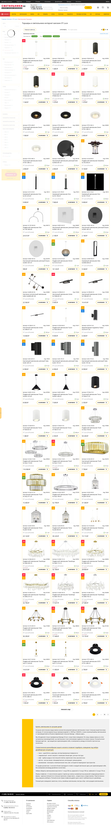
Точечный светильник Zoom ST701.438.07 (32, 128)
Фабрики (28, 805)
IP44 (6, 142)
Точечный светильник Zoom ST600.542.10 (91, 95)
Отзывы (38, 1)
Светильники (47, 36)
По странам (29, 806)
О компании (30, 800)
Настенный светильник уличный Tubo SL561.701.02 (94, 362)
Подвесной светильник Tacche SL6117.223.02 (33, 662)
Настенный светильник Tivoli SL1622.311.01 (32, 495)
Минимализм (9, 105)
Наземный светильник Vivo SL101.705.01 (61, 195)
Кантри (7, 97)
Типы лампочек (51, 820)
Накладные (8, 72)
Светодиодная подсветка (11, 52)
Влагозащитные (9, 62)
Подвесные (8, 80)
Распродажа (29, 808)
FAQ (48, 813)
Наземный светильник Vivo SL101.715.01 (91, 195)
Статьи (48, 818)
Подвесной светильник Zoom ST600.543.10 (62, 61)
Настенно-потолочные (10, 75)
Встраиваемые (9, 64)
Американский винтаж (10, 89)
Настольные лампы (10, 45)
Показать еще (65, 709)
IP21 (6, 134)
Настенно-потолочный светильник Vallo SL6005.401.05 (34, 295)
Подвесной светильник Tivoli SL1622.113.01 (62, 462)
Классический (9, 100)
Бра (7, 34)
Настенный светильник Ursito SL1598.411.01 (33, 328)
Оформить (103, 794)
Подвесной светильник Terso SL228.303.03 (62, 529)
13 (104, 714)
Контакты (78, 1)
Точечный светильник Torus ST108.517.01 (61, 428)
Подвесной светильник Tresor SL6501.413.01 (33, 395)
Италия (7, 165)
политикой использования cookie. (77, 819)
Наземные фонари (10, 70)
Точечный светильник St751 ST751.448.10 (32, 696)
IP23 (6, 139)
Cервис (49, 800)
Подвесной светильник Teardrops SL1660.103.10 (63, 595)
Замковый (8, 95)
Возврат (28, 1)
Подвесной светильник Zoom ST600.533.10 (33, 61)
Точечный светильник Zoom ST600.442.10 (32, 95)
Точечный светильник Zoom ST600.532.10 (62, 95)
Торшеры (56, 36)
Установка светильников (53, 805)
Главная (4, 19)
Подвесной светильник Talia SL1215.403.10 (32, 629)
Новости (49, 817)
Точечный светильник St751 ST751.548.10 (91, 696)
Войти (107, 1)
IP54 (6, 145)
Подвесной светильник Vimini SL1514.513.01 (62, 262)
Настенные (8, 77)
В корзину (43, 68)
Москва (40, 5)
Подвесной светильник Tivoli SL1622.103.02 (91, 428)
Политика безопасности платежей (76, 812)
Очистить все (104, 33)
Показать (11, 174)
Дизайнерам (58, 1)
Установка (47, 1)
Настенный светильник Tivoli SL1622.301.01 (91, 462)
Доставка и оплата (7, 1)
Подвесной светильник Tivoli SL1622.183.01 (62, 495)
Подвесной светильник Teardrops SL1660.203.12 (93, 562)
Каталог (4, 14)
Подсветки (8, 47)
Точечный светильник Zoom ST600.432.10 (91, 61)
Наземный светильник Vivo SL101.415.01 (32, 195)
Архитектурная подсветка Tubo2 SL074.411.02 (92, 328)
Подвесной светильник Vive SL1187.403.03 (32, 228)
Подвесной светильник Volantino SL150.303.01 (93, 161)
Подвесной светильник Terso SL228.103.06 (32, 529)
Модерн (8, 108)
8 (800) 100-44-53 (41, 7)
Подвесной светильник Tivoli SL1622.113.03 (32, 462)
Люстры (8, 42)
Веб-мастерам (50, 810)
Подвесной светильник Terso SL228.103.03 (91, 495)
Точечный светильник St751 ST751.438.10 (91, 662)
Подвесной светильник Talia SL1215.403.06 (61, 629)
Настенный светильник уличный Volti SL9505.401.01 (65, 161)
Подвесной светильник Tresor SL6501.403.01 (62, 395)
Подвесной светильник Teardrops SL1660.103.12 (93, 595)
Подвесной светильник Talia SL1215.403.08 (91, 629)
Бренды (69, 1)
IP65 (6, 147)
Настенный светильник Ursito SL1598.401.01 (92, 295)
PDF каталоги (50, 822)
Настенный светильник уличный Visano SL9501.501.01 (36, 262)
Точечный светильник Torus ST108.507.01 (32, 428)
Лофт (7, 102)
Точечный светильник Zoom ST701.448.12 (62, 128)
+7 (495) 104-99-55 (42, 9)
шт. (91, 794)
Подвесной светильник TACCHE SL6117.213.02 (62, 662)
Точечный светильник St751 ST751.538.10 (61, 696)
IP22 (6, 137)
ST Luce (15, 19)
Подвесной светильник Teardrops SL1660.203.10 (34, 562)
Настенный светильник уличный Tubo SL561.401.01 (35, 362)
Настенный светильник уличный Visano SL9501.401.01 (95, 228)
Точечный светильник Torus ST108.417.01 (91, 395)
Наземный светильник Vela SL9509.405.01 (91, 262)
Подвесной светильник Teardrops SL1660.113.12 (63, 562)
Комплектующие (10, 37)
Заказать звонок (20, 794)
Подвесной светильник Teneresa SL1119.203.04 (93, 529)
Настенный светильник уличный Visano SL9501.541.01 (65, 228)
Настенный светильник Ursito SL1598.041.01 (62, 295)
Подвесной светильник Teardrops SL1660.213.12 (34, 595)
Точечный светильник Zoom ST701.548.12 (32, 161)
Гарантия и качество (52, 806)
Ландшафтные (9, 67)
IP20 (7, 132)
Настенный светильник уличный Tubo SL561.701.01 (65, 362)
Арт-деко (7, 92)
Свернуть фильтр (30, 29)
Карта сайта (29, 813)
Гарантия (19, 1)
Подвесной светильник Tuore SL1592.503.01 (62, 328)
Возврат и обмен (51, 808)
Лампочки (8, 39)
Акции (27, 811)
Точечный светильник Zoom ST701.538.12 (91, 128)
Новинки (28, 810)
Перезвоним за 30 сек (64, 4)
